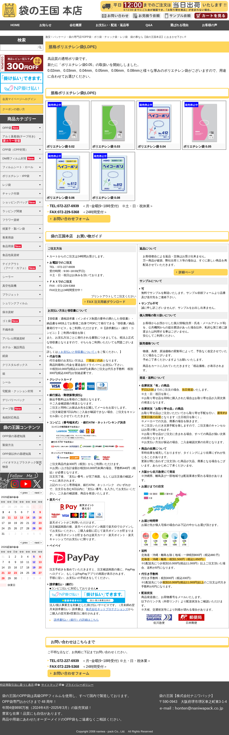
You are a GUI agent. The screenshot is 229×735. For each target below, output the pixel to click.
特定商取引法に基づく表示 (17, 684)
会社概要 (76, 25)
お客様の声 (209, 25)
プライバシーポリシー (79, 684)
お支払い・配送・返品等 (112, 25)
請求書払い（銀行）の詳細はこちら (76, 619)
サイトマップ (49, 684)
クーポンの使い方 (13, 109)
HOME (15, 25)
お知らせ (45, 25)
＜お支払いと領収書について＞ (77, 351)
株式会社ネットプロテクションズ (107, 609)
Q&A (149, 25)
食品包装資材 (10, 255)
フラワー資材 (10, 219)
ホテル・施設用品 (13, 347)
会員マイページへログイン (19, 99)
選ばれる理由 (179, 25)
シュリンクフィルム (15, 303)
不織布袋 (8, 329)
